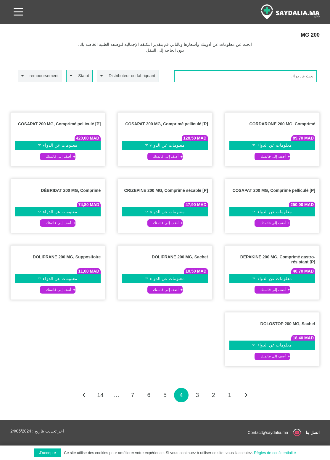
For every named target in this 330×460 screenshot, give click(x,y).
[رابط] (290, 11)
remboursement (44, 75)
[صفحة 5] (165, 395)
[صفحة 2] (213, 395)
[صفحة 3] (197, 395)
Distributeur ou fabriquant (132, 75)
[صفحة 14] (100, 395)
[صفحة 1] (229, 395)
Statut (83, 75)
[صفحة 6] (148, 395)
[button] (272, 156)
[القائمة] (18, 11)
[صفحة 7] (132, 395)
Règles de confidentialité (275, 453)
